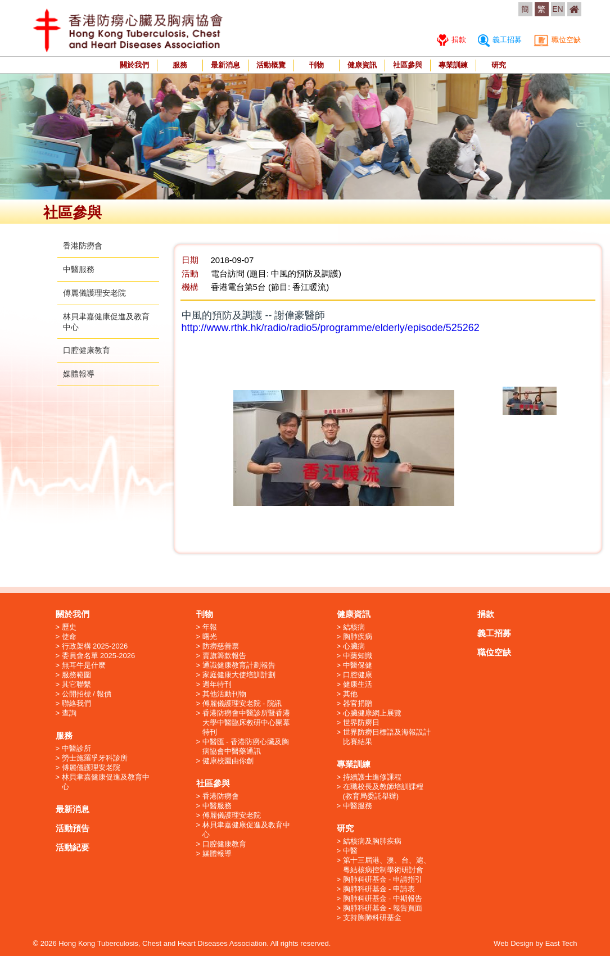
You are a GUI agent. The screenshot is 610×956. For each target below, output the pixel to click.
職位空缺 (557, 39)
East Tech (561, 943)
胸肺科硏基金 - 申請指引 (383, 879)
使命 (69, 636)
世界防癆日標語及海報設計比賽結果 (387, 737)
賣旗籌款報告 (224, 655)
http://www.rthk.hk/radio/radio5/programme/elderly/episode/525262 (331, 327)
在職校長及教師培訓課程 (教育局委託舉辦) (383, 791)
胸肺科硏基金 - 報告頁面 (383, 908)
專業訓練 (453, 65)
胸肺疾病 (357, 636)
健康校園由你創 (228, 760)
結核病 (354, 627)
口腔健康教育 (86, 350)
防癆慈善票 (220, 646)
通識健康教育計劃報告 (238, 665)
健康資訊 (362, 65)
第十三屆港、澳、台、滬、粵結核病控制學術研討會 (387, 865)
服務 (180, 65)
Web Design (514, 943)
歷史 (69, 627)
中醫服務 (78, 269)
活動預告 (72, 828)
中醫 (350, 850)
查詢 (69, 713)
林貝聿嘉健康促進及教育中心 (106, 782)
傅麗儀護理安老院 (94, 292)
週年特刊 (217, 684)
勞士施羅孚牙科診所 (95, 758)
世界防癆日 (361, 722)
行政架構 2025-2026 (95, 646)
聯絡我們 (76, 703)
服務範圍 (76, 674)
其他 (350, 694)
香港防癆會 (82, 245)
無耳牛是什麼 (84, 665)
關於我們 (134, 65)
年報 (209, 627)
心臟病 (354, 646)
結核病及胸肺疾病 (372, 841)
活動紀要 (72, 847)
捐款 (452, 39)
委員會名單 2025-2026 (98, 655)
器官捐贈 (357, 703)
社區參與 (407, 65)
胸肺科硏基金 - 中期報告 (383, 898)
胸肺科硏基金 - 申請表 (379, 889)
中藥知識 (357, 655)
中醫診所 (76, 748)
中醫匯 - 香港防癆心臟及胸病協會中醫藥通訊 (246, 746)
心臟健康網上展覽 (372, 713)
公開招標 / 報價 (87, 694)
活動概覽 (271, 65)
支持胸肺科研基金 (372, 917)
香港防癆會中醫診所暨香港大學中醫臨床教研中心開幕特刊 (246, 722)
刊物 (316, 65)
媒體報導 (78, 373)
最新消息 (225, 65)
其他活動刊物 (224, 694)
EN (557, 8)
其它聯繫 (76, 684)
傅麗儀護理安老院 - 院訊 (242, 703)
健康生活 (357, 684)
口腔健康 (357, 674)
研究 (498, 65)
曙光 (209, 636)
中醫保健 (357, 665)
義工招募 (500, 39)
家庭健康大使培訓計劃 (238, 674)
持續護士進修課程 (372, 777)
